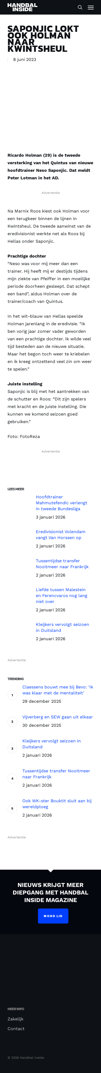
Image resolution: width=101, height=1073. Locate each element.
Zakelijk (15, 1018)
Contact (16, 1028)
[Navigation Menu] (91, 7)
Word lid (53, 916)
